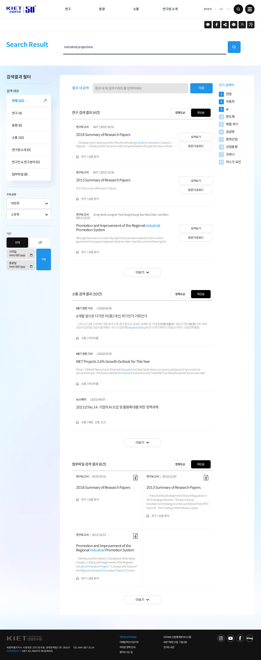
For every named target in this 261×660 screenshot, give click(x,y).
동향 (102, 9)
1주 (40, 242)
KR (221, 9)
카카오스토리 (208, 24)
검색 (238, 9)
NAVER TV (221, 638)
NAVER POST (249, 638)
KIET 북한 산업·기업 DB (175, 642)
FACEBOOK (240, 638)
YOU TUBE (230, 638)
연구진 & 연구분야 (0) (26, 162)
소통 (136, 9)
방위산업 (228, 139)
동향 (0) (17, 125)
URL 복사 (225, 24)
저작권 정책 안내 (127, 647)
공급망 (227, 132)
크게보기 (250, 24)
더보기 (140, 272)
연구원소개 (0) (21, 150)
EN (228, 9)
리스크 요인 (230, 162)
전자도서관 (169, 647)
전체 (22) (18, 101)
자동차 (227, 101)
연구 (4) (17, 113)
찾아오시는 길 (126, 652)
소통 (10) (18, 138)
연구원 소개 (170, 9)
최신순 (201, 113)
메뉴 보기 (249, 9)
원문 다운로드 (195, 146)
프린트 (233, 24)
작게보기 (242, 24)
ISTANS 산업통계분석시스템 (177, 637)
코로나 (227, 154)
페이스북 (216, 24)
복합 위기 (228, 124)
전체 (17, 242)
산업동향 (228, 147)
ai (223, 109)
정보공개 (207, 9)
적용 (43, 259)
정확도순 (180, 113)
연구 (68, 9)
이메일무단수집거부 (128, 642)
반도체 (227, 116)
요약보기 (196, 137)
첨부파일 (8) (20, 174)
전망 (225, 94)
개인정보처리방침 (127, 637)
